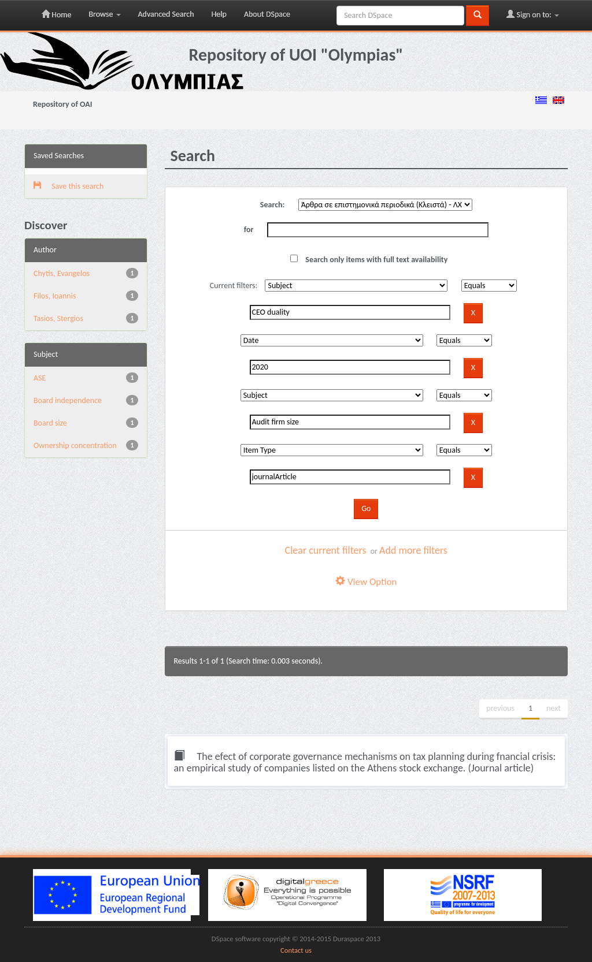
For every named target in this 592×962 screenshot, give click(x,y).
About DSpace (267, 14)
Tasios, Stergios (58, 318)
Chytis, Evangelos (62, 273)
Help (219, 14)
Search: (272, 205)
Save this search (68, 186)
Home (56, 14)
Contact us (296, 950)
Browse (104, 14)
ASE (40, 378)
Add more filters (413, 550)
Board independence (68, 400)
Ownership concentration (75, 445)
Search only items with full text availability (368, 259)
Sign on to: (532, 14)
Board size (50, 423)
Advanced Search (166, 14)
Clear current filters (326, 550)
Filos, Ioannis (55, 296)
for (249, 229)
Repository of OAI (62, 104)
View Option (366, 582)
